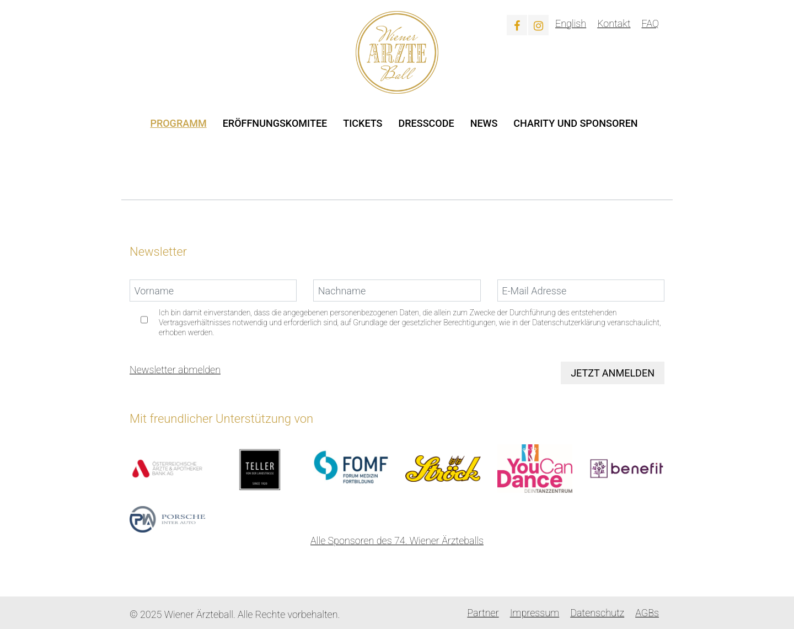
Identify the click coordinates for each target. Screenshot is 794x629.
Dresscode (426, 123)
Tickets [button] (362, 123)
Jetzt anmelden (612, 373)
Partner (482, 613)
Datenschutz (597, 613)
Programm (178, 123)
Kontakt (613, 23)
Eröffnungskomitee (275, 123)
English (570, 23)
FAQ (650, 23)
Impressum (535, 613)
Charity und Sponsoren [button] (575, 123)
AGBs (647, 613)
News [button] (484, 123)
